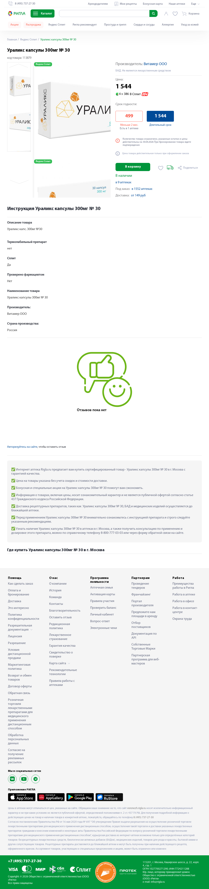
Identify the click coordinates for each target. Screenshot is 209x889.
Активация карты (102, 594)
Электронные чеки (103, 628)
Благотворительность (63, 610)
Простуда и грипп (115, 24)
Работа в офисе (183, 601)
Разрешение (17, 643)
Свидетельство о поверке (61, 654)
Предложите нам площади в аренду (144, 614)
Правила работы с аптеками (62, 683)
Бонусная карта (153, 4)
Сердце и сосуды (144, 24)
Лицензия (15, 636)
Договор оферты (20, 686)
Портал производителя (142, 603)
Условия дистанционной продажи (19, 654)
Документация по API (144, 636)
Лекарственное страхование (60, 637)
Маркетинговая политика (19, 667)
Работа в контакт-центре (185, 610)
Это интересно (18, 608)
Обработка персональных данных (18, 739)
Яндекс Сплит (56, 24)
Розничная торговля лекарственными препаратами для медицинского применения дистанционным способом (20, 714)
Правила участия (102, 601)
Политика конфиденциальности (22, 617)
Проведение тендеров (140, 586)
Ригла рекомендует (85, 24)
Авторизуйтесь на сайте (22, 446)
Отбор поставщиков (141, 625)
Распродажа (33, 24)
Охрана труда (182, 619)
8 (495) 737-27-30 (143, 817)
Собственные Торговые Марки (143, 646)
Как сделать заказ (20, 583)
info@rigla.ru (158, 882)
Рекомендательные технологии (63, 672)
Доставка (14, 601)
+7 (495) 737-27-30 (24, 861)
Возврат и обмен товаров (20, 677)
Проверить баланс (103, 608)
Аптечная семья (101, 587)
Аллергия (168, 24)
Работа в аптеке (183, 594)
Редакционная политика (59, 626)
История (55, 590)
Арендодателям (98, 4)
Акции (14, 24)
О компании (58, 583)
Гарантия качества (62, 646)
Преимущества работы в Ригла (183, 586)
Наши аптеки (177, 4)
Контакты (56, 604)
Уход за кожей (190, 24)
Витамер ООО (155, 64)
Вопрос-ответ (100, 621)
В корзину (133, 166)
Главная (12, 39)
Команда (55, 597)
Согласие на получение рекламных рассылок (16, 756)
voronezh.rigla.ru (136, 808)
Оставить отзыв (60, 617)
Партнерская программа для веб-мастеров (145, 659)
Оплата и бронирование (18, 592)
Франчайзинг (141, 594)
